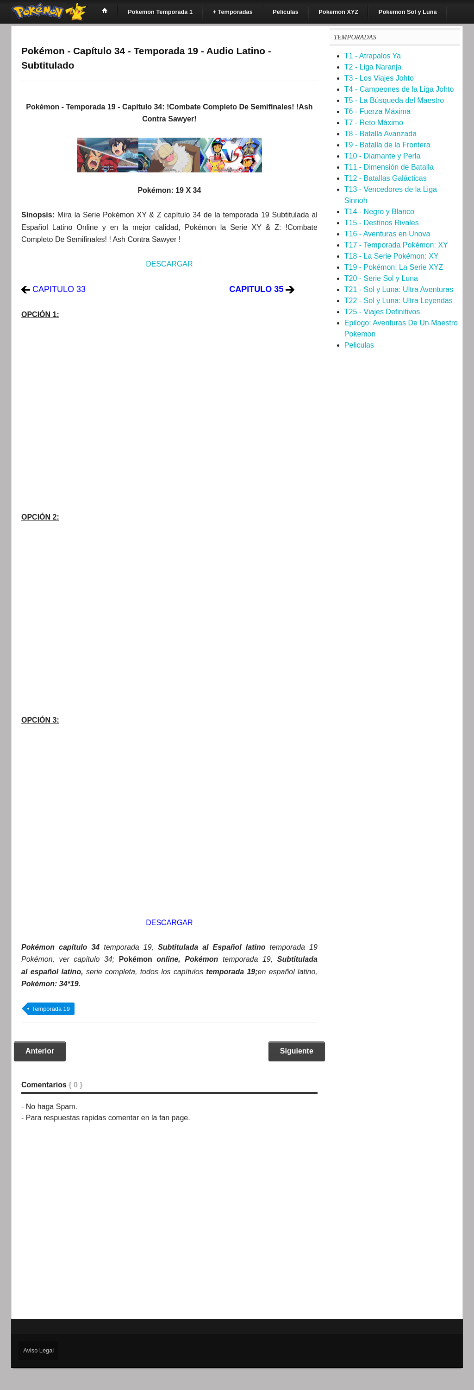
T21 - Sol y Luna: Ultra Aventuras (398, 289)
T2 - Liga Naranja (373, 67)
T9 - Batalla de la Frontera (387, 145)
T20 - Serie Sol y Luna (381, 278)
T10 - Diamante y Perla (382, 156)
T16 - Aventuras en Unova (387, 234)
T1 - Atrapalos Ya (372, 56)
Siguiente (296, 1051)
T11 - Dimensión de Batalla (389, 167)
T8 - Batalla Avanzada (380, 134)
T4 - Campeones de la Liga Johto (399, 89)
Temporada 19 (51, 1008)
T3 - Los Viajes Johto (379, 78)
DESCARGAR (169, 264)
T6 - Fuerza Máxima (377, 111)
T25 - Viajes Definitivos (382, 312)
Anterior (39, 1051)
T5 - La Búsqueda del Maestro (394, 100)
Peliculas (359, 345)
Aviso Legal (38, 1350)
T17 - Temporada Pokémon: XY (396, 245)
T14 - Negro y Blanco (379, 212)
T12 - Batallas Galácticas (385, 178)
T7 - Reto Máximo (373, 123)
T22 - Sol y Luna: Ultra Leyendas (398, 301)
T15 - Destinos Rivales (381, 223)
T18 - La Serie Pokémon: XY (391, 256)
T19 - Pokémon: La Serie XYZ (393, 267)
